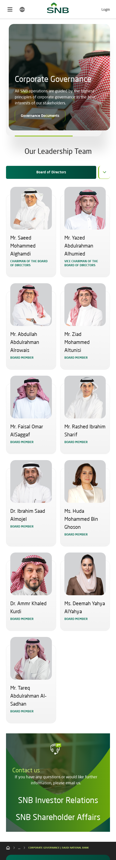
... (19, 847)
